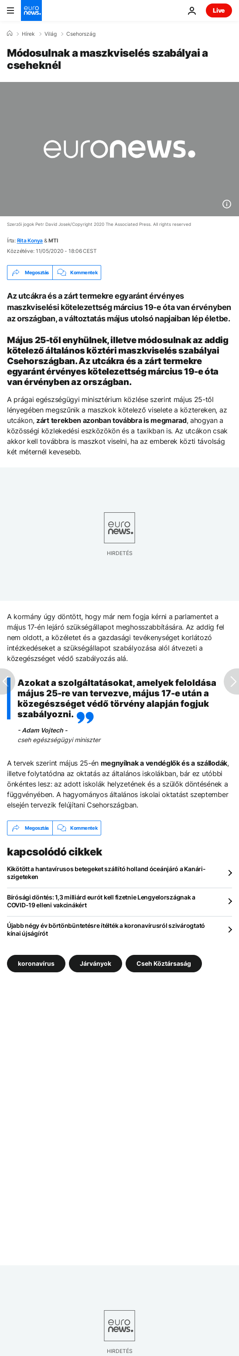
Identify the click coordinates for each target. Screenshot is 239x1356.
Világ (50, 34)
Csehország (81, 34)
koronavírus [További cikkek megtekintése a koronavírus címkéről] (36, 963)
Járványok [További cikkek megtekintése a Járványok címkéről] (95, 963)
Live (219, 10)
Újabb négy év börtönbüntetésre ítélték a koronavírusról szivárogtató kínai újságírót (106, 929)
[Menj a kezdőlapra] (31, 10)
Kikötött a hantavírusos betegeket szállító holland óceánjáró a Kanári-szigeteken (106, 872)
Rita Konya (30, 240)
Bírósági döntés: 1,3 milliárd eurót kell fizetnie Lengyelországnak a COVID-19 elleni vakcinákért (101, 901)
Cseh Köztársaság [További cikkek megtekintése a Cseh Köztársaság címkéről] (164, 963)
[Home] (9, 34)
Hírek (28, 34)
